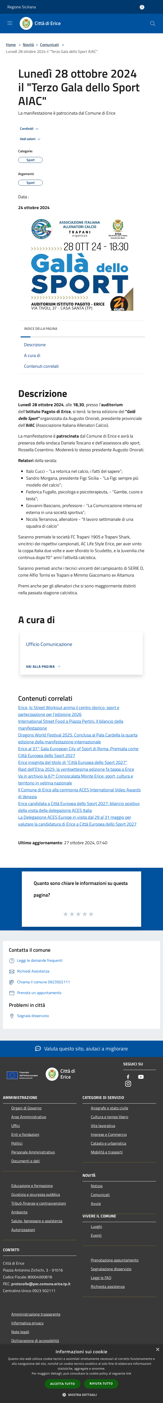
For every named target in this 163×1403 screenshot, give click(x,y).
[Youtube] (141, 1077)
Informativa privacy (27, 1323)
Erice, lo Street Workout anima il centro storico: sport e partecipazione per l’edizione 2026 (68, 711)
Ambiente (19, 1212)
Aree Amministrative (28, 1117)
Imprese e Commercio (109, 1134)
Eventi (96, 1235)
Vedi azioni (31, 139)
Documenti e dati (25, 1161)
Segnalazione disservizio (111, 1269)
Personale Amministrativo (33, 1152)
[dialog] (81, 1373)
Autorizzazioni (23, 1230)
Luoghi (96, 1226)
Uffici (15, 1126)
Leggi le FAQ (101, 1278)
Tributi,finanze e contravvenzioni (38, 1203)
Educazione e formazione (32, 1186)
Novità (28, 45)
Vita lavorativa (103, 1126)
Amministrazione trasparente (35, 1314)
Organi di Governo (26, 1108)
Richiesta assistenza (108, 1286)
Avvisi (96, 1203)
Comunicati (49, 45)
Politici (17, 1143)
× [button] (157, 1350)
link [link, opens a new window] (128, 1373)
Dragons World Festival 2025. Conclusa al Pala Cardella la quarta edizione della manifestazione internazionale (77, 738)
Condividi (30, 129)
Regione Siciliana (21, 7)
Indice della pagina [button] (40, 328)
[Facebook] (128, 1077)
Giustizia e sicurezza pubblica (35, 1194)
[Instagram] (128, 1084)
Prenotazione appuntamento (114, 1260)
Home (11, 45)
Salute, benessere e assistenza (36, 1221)
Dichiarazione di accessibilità (35, 1341)
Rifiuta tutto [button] (101, 1383)
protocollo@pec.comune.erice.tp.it (40, 1284)
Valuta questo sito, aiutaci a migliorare (81, 1048)
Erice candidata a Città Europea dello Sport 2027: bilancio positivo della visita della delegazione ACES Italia (79, 807)
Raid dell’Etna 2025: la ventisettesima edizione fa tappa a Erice (76, 769)
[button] (81, 1394)
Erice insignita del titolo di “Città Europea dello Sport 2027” (72, 762)
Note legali (20, 1332)
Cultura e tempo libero (109, 1117)
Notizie (97, 1186)
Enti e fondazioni (25, 1134)
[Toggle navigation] (10, 23)
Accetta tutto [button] (62, 1384)
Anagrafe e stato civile (109, 1108)
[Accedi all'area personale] (142, 7)
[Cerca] (153, 23)
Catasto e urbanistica (108, 1143)
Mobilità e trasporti (107, 1152)
